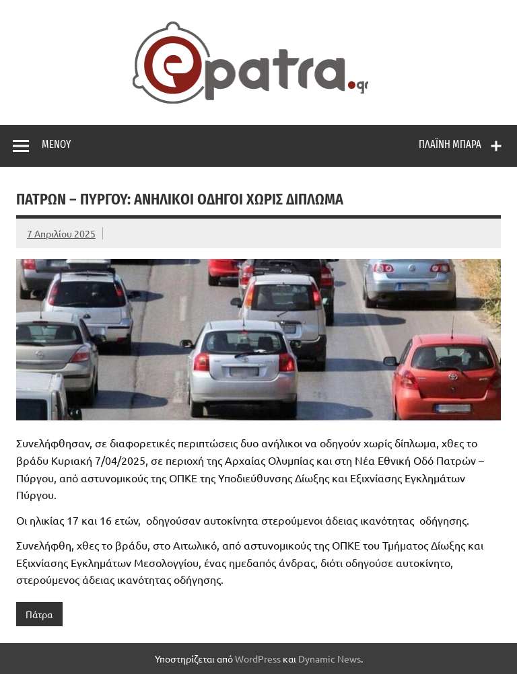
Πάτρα (39, 614)
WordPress (258, 658)
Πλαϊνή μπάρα (450, 144)
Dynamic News (329, 658)
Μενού (56, 144)
